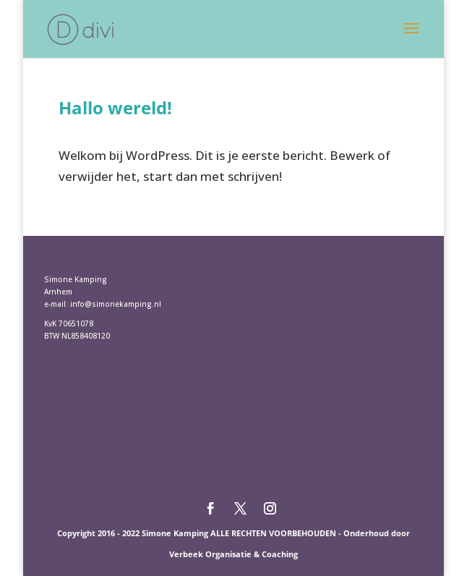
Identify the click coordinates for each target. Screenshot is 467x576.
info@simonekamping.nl (115, 304)
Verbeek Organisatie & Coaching (233, 554)
